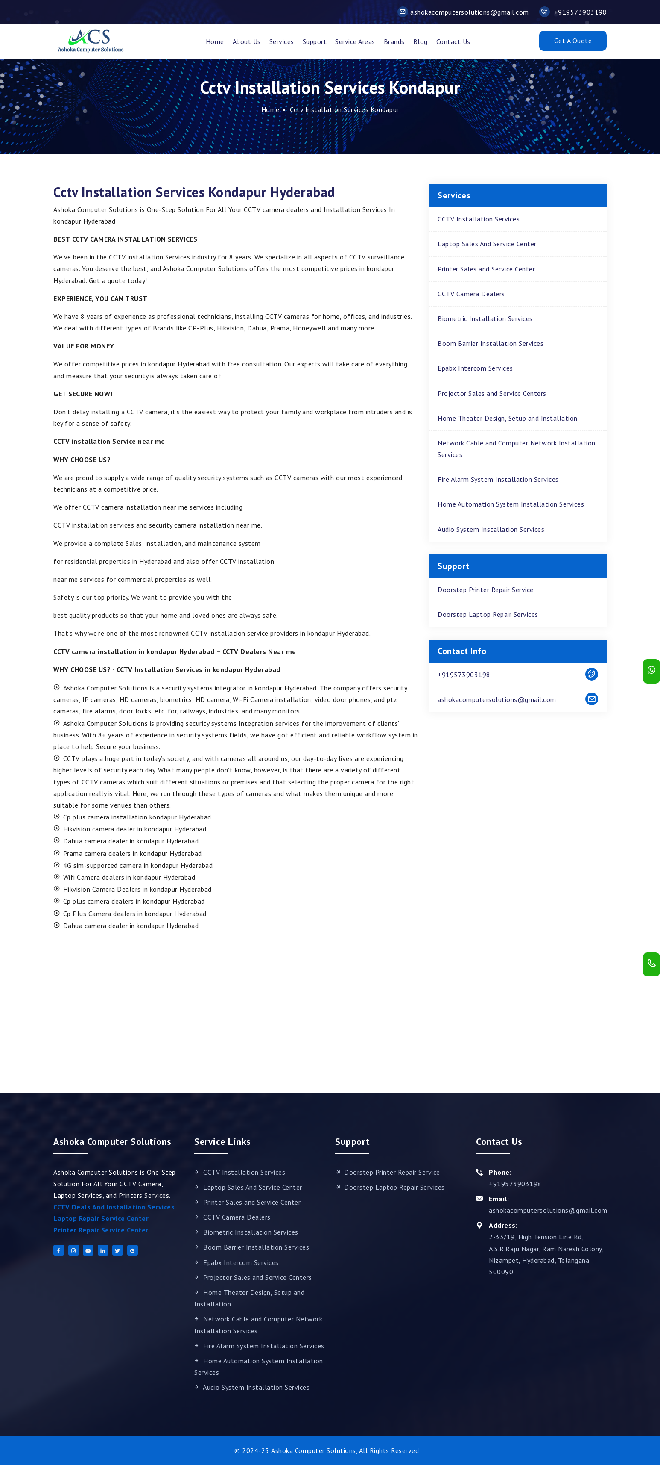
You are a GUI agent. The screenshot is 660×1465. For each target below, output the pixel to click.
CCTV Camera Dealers (471, 293)
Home (215, 41)
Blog (420, 41)
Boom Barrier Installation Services (490, 343)
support (315, 41)
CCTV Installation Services (479, 219)
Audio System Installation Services (491, 529)
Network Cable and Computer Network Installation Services (517, 449)
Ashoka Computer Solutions (313, 1450)
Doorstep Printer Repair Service (486, 589)
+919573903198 (573, 11)
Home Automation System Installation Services (511, 504)
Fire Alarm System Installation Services (498, 479)
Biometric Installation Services (485, 318)
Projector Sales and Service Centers (492, 393)
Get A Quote (573, 40)
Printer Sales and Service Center (486, 269)
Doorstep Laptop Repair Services (488, 614)
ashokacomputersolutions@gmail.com (463, 11)
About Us (247, 41)
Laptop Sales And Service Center (487, 243)
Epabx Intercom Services (475, 368)
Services (281, 41)
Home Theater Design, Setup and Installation (508, 418)
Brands (394, 41)
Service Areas (355, 41)
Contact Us (453, 41)
